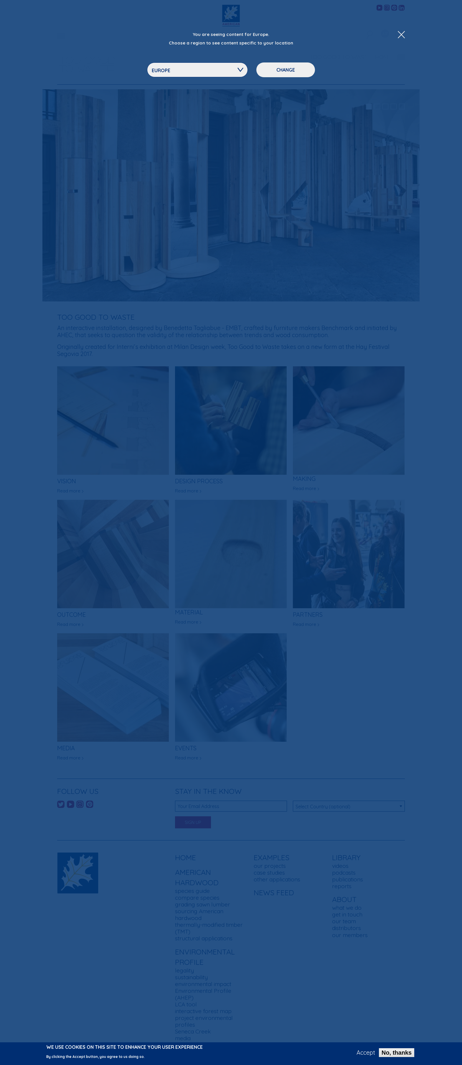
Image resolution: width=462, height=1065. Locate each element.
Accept (366, 1053)
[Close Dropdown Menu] (401, 35)
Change (285, 70)
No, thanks (397, 1052)
